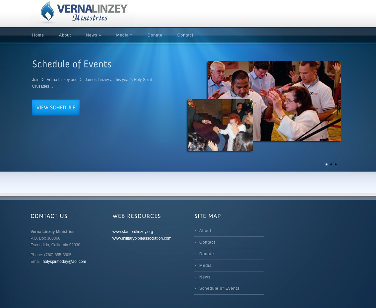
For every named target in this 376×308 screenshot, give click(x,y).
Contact (185, 35)
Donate (155, 35)
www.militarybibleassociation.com (141, 238)
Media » (124, 35)
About (65, 35)
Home (38, 35)
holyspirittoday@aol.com (64, 261)
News (205, 277)
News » (93, 35)
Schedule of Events (219, 288)
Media (205, 265)
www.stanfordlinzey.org (132, 231)
